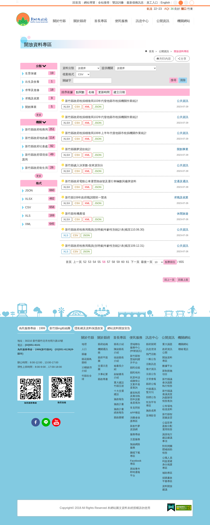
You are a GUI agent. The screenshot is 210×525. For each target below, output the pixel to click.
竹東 (190, 8)
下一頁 (135, 261)
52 (84, 261)
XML (87, 106)
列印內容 (165, 58)
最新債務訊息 (135, 2)
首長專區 (100, 21)
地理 (84, 344)
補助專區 (167, 472)
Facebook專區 (135, 462)
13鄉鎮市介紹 (87, 369)
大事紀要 (103, 374)
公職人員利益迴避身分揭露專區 (167, 462)
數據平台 (167, 365)
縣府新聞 (151, 344)
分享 (192, 3)
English (165, 2)
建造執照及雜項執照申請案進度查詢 (135, 397)
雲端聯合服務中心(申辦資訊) (136, 347)
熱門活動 (151, 354)
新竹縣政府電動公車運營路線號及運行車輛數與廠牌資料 (100, 181)
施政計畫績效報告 (119, 411)
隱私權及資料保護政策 (89, 328)
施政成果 (151, 410)
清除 (183, 80)
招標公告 (151, 397)
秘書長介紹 (119, 367)
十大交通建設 (119, 392)
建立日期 (119, 92)
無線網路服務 (135, 446)
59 (118, 261)
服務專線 (135, 434)
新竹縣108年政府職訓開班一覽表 (86, 197)
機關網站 (183, 21)
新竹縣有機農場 (75, 213)
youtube (56, 418)
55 (99, 261)
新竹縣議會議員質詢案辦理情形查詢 (167, 395)
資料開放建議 (167, 488)
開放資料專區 (181, 51)
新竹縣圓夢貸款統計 (78, 149)
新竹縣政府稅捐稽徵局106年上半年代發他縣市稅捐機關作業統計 (106, 133)
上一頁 (77, 261)
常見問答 (135, 407)
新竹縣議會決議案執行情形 (167, 382)
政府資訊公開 (167, 351)
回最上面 (183, 279)
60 (123, 261)
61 (127, 261)
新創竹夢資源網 (135, 428)
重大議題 (167, 344)
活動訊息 (151, 364)
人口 (84, 349)
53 (89, 261)
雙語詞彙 (118, 2)
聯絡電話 (183, 349)
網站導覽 (89, 2)
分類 (39, 66)
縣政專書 (103, 379)
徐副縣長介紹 (119, 359)
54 (94, 261)
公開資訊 (162, 21)
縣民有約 (135, 372)
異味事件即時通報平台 (135, 472)
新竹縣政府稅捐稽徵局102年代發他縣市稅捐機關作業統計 (101, 117)
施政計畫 (119, 404)
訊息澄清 (151, 349)
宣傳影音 (151, 415)
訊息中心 (142, 21)
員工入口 (152, 2)
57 (108, 261)
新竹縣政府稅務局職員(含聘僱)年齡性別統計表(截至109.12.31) (104, 245)
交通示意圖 (103, 367)
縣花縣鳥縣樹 (87, 361)
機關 (39, 122)
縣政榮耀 (119, 417)
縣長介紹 (119, 344)
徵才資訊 (151, 369)
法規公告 (151, 374)
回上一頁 (169, 279)
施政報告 (119, 399)
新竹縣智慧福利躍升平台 (135, 359)
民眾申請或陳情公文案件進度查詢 (135, 382)
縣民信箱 (135, 367)
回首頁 (76, 2)
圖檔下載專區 (135, 454)
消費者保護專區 (135, 419)
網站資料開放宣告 (118, 328)
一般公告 (151, 359)
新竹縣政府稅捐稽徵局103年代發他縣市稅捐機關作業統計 (101, 100)
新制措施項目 (167, 372)
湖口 (184, 8)
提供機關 (107, 68)
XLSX (66, 106)
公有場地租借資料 (167, 407)
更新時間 (104, 92)
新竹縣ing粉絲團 (59, 328)
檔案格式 (68, 74)
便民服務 (121, 21)
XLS (65, 235)
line (46, 418)
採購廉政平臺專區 (167, 479)
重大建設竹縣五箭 (119, 384)
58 (113, 261)
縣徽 (84, 354)
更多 (38, 114)
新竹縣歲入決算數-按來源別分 (84, 165)
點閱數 (80, 92)
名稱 (91, 92)
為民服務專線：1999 (32, 328)
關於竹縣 (59, 21)
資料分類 (68, 68)
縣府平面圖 (103, 359)
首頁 (151, 51)
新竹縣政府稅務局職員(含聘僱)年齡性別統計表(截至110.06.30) (104, 229)
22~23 (158, 8)
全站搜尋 (103, 2)
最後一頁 (146, 261)
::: (17, 1)
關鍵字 (67, 80)
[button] (170, 262)
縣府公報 (151, 383)
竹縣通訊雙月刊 (151, 390)
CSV (77, 106)
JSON (98, 106)
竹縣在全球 (87, 377)
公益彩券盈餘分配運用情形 (167, 426)
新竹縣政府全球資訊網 (32, 19)
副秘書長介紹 (119, 376)
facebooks (35, 418)
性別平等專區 (151, 404)
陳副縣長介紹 (119, 351)
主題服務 (135, 439)
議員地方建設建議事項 (167, 437)
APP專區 (135, 412)
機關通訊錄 (103, 351)
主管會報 (151, 379)
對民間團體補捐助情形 (167, 449)
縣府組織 (103, 344)
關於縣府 (80, 21)
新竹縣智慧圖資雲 (167, 416)
